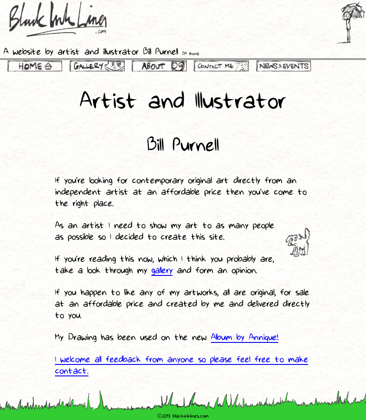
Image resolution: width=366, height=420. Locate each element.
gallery (162, 271)
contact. (72, 371)
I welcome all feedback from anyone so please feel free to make (181, 360)
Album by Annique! (244, 338)
